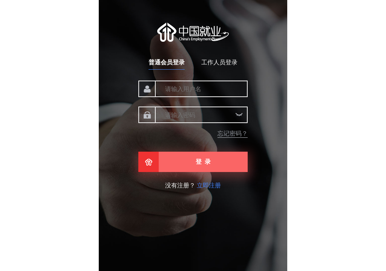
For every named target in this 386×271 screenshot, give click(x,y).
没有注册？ (193, 185)
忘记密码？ (233, 133)
